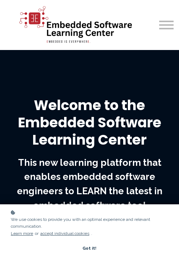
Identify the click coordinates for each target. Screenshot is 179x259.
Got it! (89, 248)
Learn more (22, 233)
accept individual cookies (64, 233)
